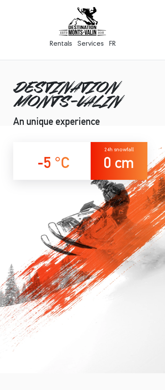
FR (112, 44)
